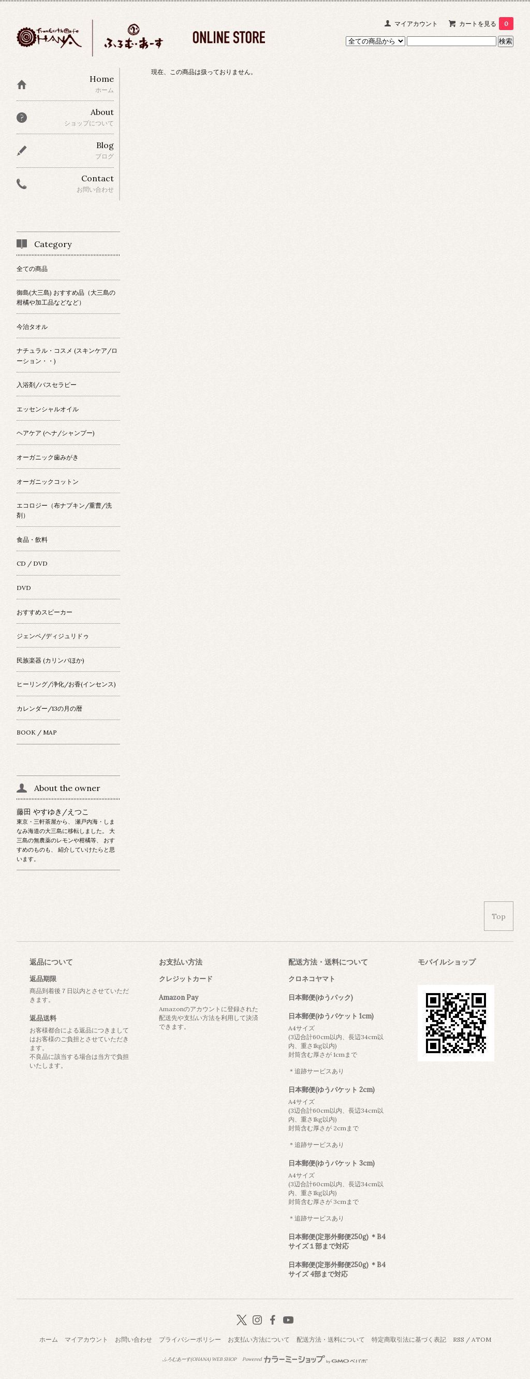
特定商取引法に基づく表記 (409, 1339)
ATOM (481, 1339)
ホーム (48, 1339)
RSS (458, 1339)
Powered (305, 1359)
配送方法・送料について (331, 1339)
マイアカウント (416, 23)
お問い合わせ (133, 1339)
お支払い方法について (259, 1339)
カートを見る (486, 23)
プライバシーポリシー (190, 1339)
